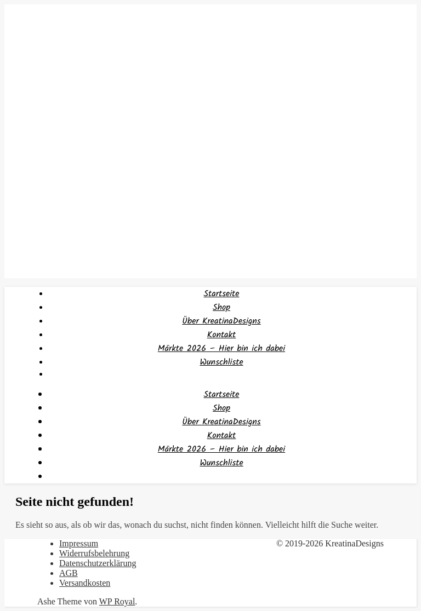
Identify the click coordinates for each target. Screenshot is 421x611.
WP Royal (117, 601)
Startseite (222, 294)
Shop (221, 307)
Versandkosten (84, 582)
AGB (68, 573)
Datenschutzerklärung (97, 563)
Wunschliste (221, 362)
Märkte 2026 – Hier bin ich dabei (221, 348)
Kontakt (221, 335)
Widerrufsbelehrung (94, 553)
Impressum (78, 543)
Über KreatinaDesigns (221, 321)
